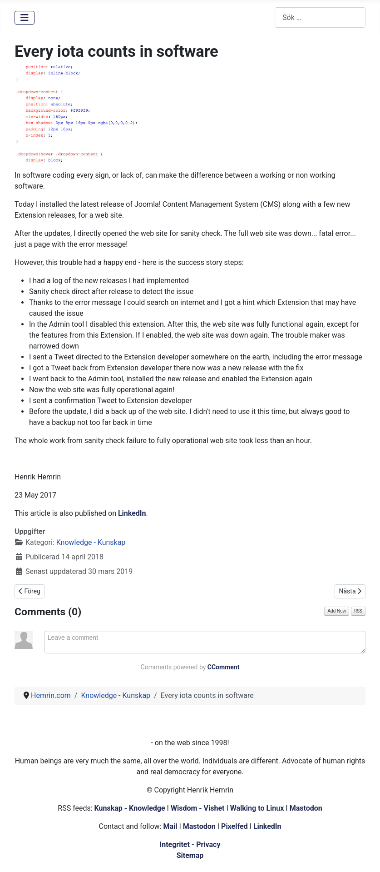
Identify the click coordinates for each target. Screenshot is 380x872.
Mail (170, 826)
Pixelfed (234, 826)
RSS (358, 610)
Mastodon (306, 808)
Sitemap (190, 855)
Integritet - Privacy (189, 844)
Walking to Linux (258, 808)
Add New (336, 610)
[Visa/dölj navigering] (25, 18)
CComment (223, 667)
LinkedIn (132, 513)
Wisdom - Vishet (198, 808)
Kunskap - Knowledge (129, 808)
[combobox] (320, 17)
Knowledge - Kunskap (91, 542)
